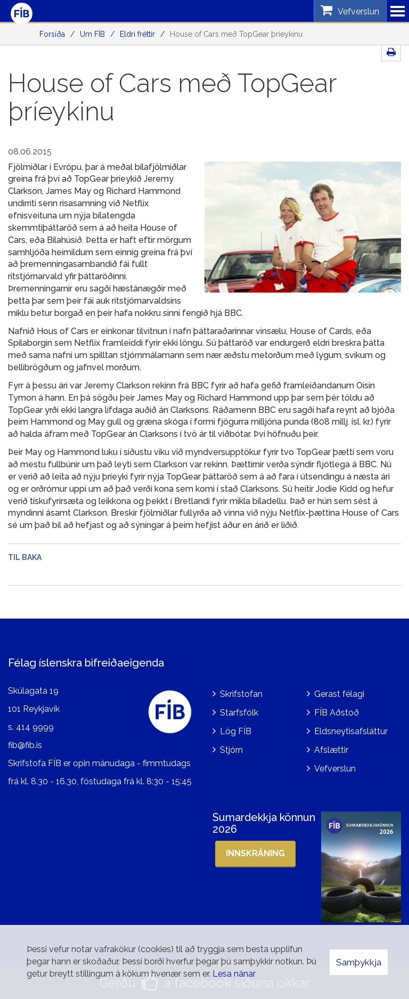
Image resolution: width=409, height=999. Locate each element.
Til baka (25, 557)
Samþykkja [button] (358, 962)
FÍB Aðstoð (336, 710)
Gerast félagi (339, 692)
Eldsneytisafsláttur (351, 729)
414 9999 (35, 725)
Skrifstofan (241, 692)
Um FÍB (92, 34)
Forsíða (52, 34)
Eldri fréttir (137, 34)
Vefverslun (335, 766)
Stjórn (231, 747)
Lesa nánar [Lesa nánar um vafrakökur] (234, 974)
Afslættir (331, 747)
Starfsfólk (239, 710)
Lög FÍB (235, 729)
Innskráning (255, 851)
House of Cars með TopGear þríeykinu (236, 34)
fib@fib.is (25, 742)
